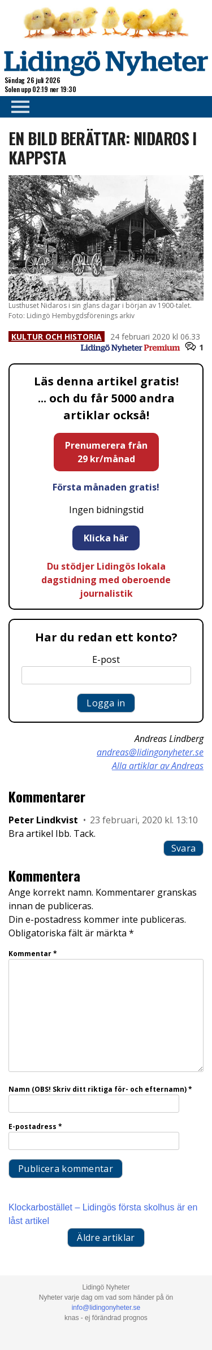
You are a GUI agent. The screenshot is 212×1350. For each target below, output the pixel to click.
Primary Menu (17, 107)
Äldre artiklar (106, 1237)
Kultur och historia (56, 336)
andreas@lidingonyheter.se (150, 752)
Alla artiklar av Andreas (158, 765)
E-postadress (35, 1126)
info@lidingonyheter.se (106, 1308)
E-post (106, 659)
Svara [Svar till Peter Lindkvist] (183, 848)
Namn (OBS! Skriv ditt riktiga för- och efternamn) (100, 1089)
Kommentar (32, 953)
